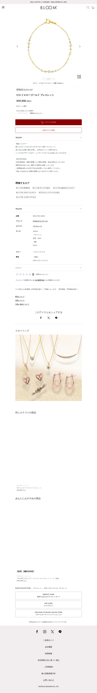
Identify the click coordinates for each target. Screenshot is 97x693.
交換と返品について (22, 304)
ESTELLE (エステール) (24, 89)
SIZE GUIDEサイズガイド (48, 604)
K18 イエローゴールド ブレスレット (55, 588)
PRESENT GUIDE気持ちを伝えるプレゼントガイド (48, 595)
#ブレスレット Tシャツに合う (49, 192)
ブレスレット (37, 226)
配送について (20, 297)
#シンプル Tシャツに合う (41, 188)
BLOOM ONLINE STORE (23, 588)
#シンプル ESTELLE (23, 188)
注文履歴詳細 (39, 280)
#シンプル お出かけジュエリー (64, 188)
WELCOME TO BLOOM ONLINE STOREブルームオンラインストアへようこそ (48, 613)
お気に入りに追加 (48, 130)
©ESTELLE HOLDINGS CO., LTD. (48, 686)
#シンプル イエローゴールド (26, 197)
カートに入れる (48, 122)
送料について (20, 300)
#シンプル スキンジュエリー (26, 192)
